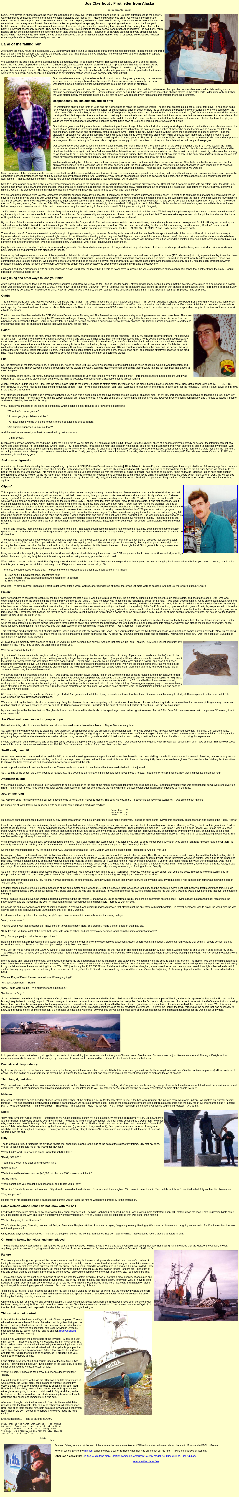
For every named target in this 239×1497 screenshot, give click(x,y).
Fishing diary (189, 1461)
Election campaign (122, 1461)
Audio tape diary (101, 1461)
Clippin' (6, 486)
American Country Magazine (149, 1461)
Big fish (88, 1456)
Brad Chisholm (67, 1332)
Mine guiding (173, 1461)
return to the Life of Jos (146, 1466)
